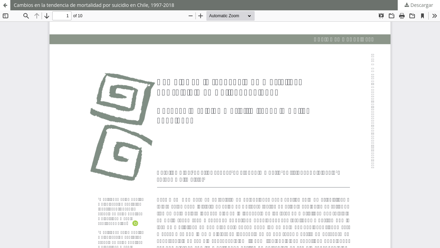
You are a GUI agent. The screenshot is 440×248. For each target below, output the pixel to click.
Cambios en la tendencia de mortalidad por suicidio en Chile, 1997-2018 (94, 5)
